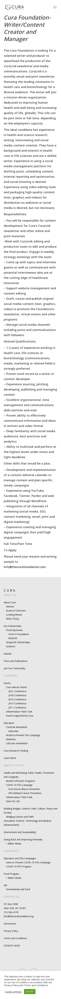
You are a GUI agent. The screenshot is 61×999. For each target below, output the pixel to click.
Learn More (10, 758)
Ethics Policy (12, 618)
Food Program (11, 873)
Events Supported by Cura (19, 715)
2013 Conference (17, 703)
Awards (8, 653)
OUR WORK (10, 675)
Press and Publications (15, 661)
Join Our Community (14, 668)
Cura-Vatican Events (16, 687)
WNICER (12, 638)
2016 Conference (17, 699)
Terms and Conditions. (36, 985)
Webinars (11, 739)
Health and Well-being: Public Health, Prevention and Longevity (29, 774)
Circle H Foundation (18, 634)
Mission (10, 606)
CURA (10, 590)
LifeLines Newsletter (17, 743)
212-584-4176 (11, 912)
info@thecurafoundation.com (25, 567)
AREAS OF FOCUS (13, 765)
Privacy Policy (11, 930)
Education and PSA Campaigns (20, 858)
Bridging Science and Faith (20, 816)
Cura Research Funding (16, 750)
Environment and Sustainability (20, 832)
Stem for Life (13, 801)
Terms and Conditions (15, 938)
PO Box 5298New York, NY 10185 (15, 906)
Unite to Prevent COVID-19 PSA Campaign (28, 862)
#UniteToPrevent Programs (20, 780)
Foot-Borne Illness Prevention (24, 789)
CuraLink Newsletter (16, 727)
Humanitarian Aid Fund (18, 889)
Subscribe (13, 731)
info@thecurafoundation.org (19, 916)
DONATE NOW (12, 945)
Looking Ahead (14, 614)
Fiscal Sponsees (14, 630)
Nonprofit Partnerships (18, 642)
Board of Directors (16, 610)
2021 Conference (17, 691)
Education (9, 723)
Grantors (10, 646)
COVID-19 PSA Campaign (19, 785)
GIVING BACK (11, 850)
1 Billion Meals (13, 843)
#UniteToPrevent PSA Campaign (23, 735)
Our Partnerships (12, 626)
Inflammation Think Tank (19, 711)
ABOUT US (10, 594)
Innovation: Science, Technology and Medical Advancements (27, 822)
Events (7, 683)
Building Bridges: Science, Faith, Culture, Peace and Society (30, 810)
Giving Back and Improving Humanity (23, 839)
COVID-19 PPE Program (18, 866)
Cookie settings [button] (13, 991)
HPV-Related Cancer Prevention (24, 793)
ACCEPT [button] (30, 991)
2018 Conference (17, 695)
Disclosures (10, 923)
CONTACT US (11, 896)
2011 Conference (17, 707)
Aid (5, 885)
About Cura (10, 602)
